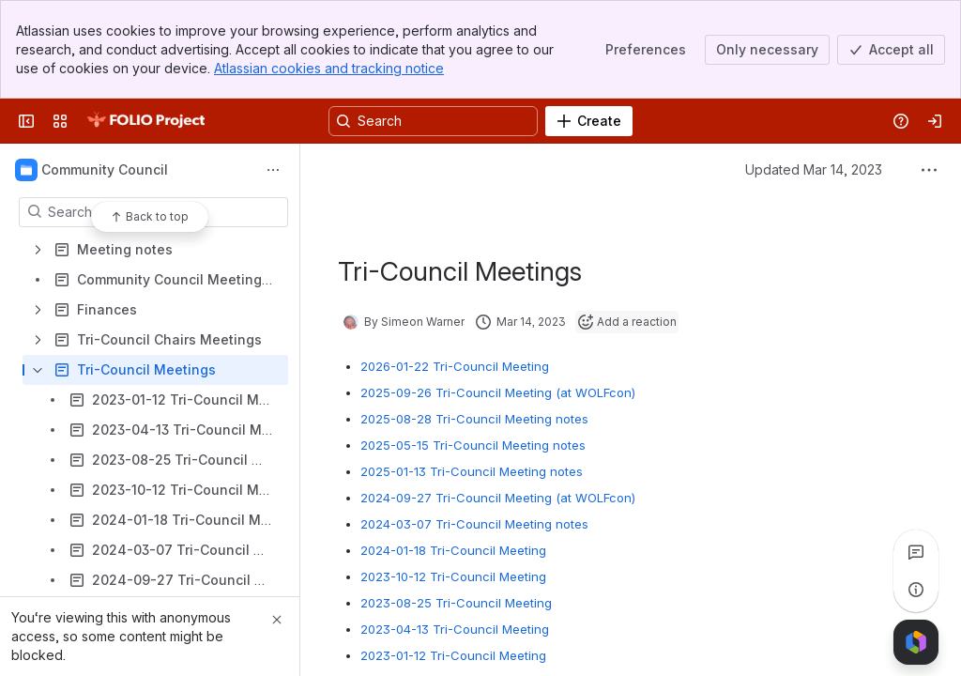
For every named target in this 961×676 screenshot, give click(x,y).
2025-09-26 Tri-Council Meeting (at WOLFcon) (497, 392)
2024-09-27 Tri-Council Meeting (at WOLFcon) (497, 497)
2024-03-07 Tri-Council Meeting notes (474, 523)
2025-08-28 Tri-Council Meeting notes (474, 418)
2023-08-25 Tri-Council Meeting (456, 602)
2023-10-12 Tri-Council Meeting (453, 576)
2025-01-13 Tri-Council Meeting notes (471, 471)
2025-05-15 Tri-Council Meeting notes (473, 445)
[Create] (589, 121)
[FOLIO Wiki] (145, 121)
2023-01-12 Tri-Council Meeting (453, 655)
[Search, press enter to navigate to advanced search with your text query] (433, 121)
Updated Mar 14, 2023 (813, 169)
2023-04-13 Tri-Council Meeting (454, 629)
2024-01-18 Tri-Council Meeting (453, 550)
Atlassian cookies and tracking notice (329, 68)
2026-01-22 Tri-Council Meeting (454, 366)
